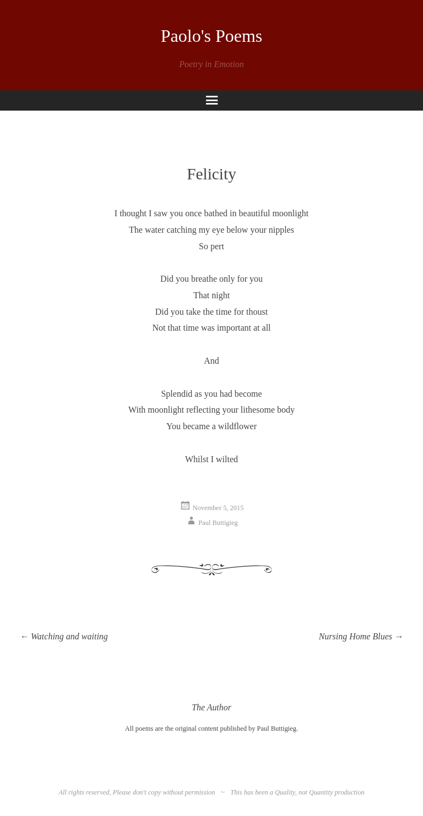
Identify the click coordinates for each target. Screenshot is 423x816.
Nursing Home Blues (361, 636)
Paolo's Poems (211, 36)
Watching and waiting (64, 636)
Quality (285, 792)
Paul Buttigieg (218, 523)
